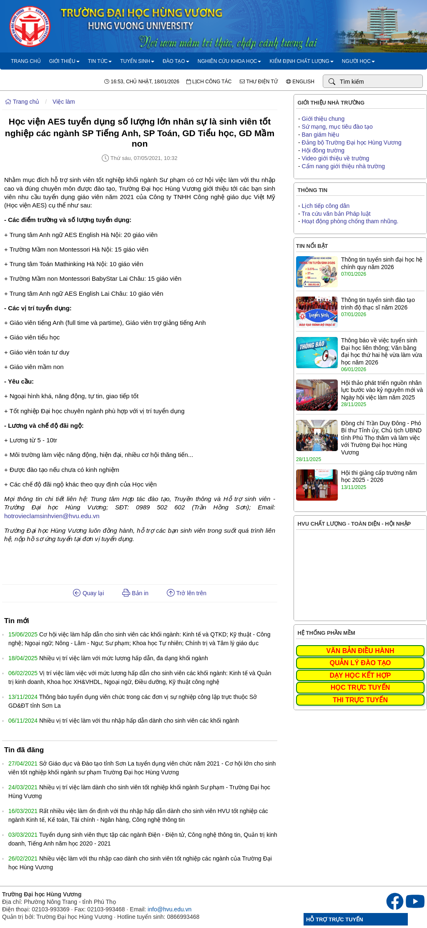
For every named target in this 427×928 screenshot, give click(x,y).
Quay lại (88, 593)
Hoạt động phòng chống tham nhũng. (350, 221)
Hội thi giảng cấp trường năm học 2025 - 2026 (379, 476)
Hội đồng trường (323, 150)
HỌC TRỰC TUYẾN (360, 687)
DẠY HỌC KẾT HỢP (360, 675)
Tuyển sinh (137, 61)
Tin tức (100, 61)
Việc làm (64, 101)
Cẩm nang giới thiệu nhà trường (343, 166)
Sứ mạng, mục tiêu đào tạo (337, 126)
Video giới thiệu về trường (335, 158)
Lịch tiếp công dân (326, 205)
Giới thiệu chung (323, 118)
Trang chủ (26, 61)
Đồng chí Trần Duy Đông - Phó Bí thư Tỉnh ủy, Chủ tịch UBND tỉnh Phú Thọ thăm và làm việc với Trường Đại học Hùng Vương (381, 438)
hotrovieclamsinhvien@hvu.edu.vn (52, 515)
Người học (358, 61)
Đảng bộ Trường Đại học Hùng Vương (352, 142)
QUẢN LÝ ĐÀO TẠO (360, 662)
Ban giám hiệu (320, 134)
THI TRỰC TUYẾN (360, 699)
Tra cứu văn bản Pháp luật (335, 213)
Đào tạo (176, 61)
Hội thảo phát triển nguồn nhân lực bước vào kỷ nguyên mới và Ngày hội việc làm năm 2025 (382, 390)
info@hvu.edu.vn (169, 909)
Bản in (135, 593)
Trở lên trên (186, 593)
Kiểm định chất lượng (301, 61)
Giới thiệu (64, 61)
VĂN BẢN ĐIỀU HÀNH (360, 650)
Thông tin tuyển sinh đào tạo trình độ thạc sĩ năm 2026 (378, 304)
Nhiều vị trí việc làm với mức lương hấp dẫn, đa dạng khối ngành (123, 658)
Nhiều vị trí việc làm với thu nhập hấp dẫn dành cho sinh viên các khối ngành (139, 720)
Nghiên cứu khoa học (229, 61)
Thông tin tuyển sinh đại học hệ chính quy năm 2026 (381, 263)
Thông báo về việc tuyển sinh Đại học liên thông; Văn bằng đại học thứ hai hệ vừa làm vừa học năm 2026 (381, 351)
